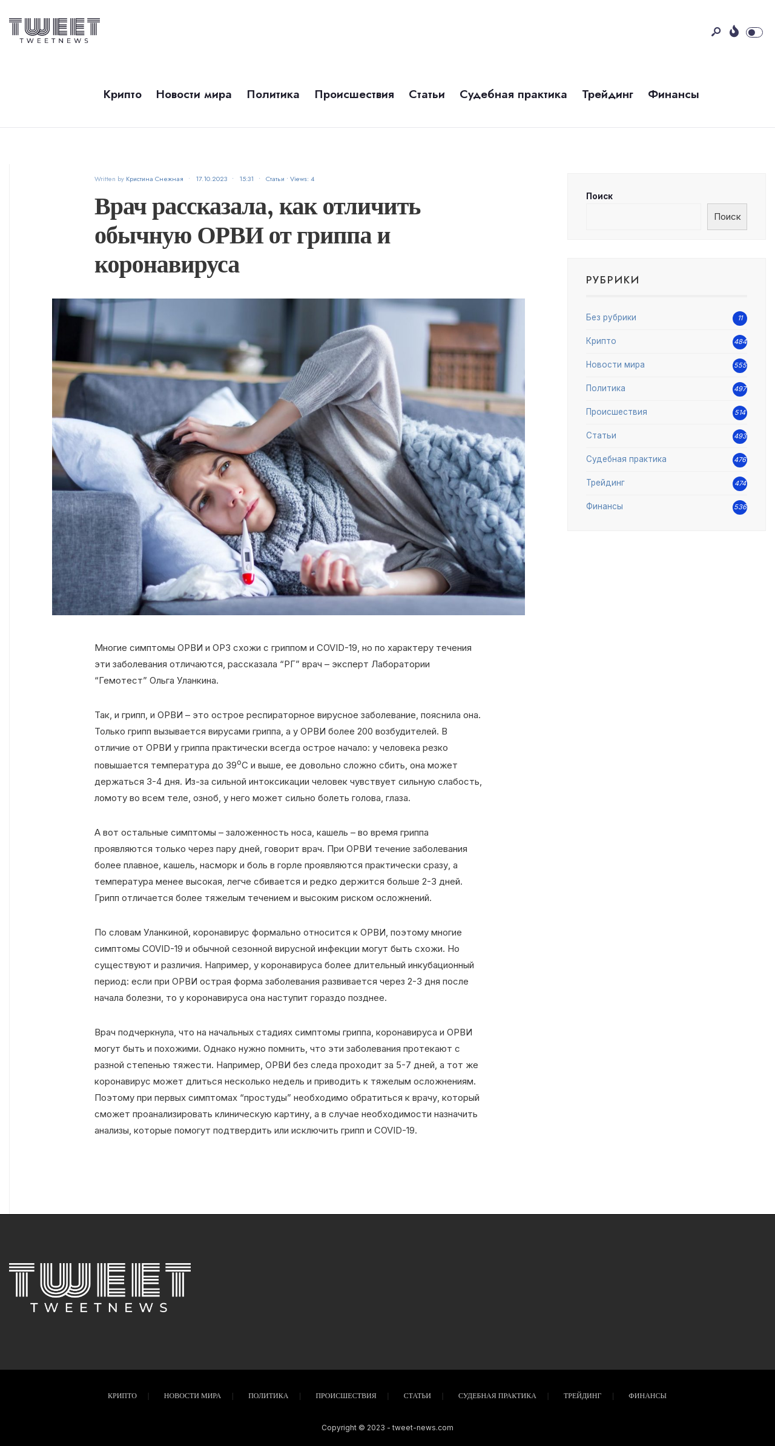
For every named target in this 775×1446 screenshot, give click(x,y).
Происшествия (354, 94)
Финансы (673, 94)
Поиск (599, 196)
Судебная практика (513, 94)
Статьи (427, 94)
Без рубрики (611, 317)
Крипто (123, 94)
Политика (273, 94)
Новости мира (194, 94)
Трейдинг (607, 94)
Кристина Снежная (154, 178)
